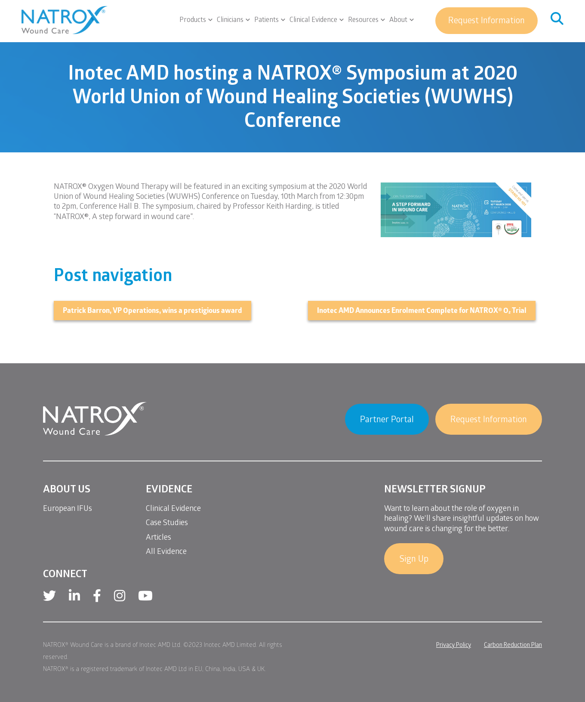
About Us (66, 490)
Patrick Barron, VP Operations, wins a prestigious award (152, 311)
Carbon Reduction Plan (513, 645)
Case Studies (167, 523)
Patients (266, 20)
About (398, 20)
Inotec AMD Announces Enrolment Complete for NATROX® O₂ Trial (421, 311)
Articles (158, 538)
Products (192, 20)
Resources (363, 20)
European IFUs (67, 509)
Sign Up (413, 560)
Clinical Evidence (313, 20)
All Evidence (166, 552)
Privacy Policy (453, 645)
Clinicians (230, 20)
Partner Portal (387, 420)
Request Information (486, 21)
